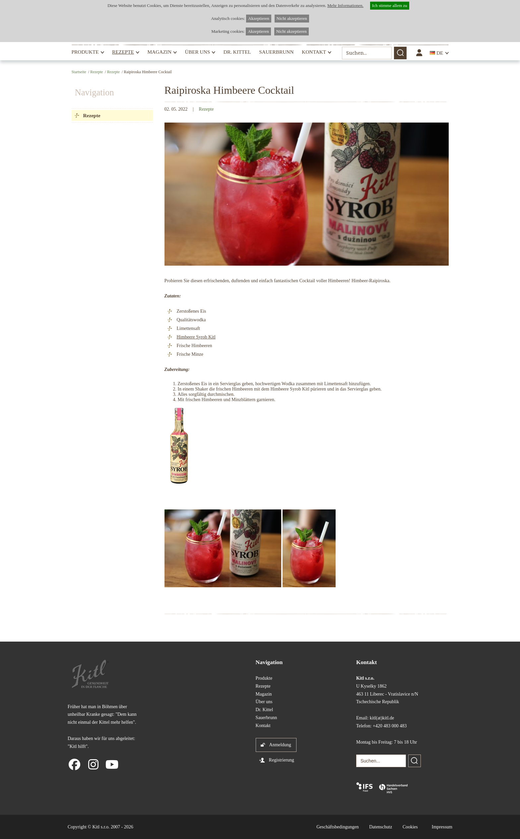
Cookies (410, 826)
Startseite (79, 72)
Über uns (197, 52)
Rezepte (123, 52)
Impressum (442, 826)
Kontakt (314, 52)
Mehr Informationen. (345, 5)
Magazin (159, 52)
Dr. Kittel (237, 52)
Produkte (85, 52)
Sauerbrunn (276, 52)
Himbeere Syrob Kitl (196, 337)
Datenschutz (380, 826)
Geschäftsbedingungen (337, 826)
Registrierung (281, 760)
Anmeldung (280, 744)
